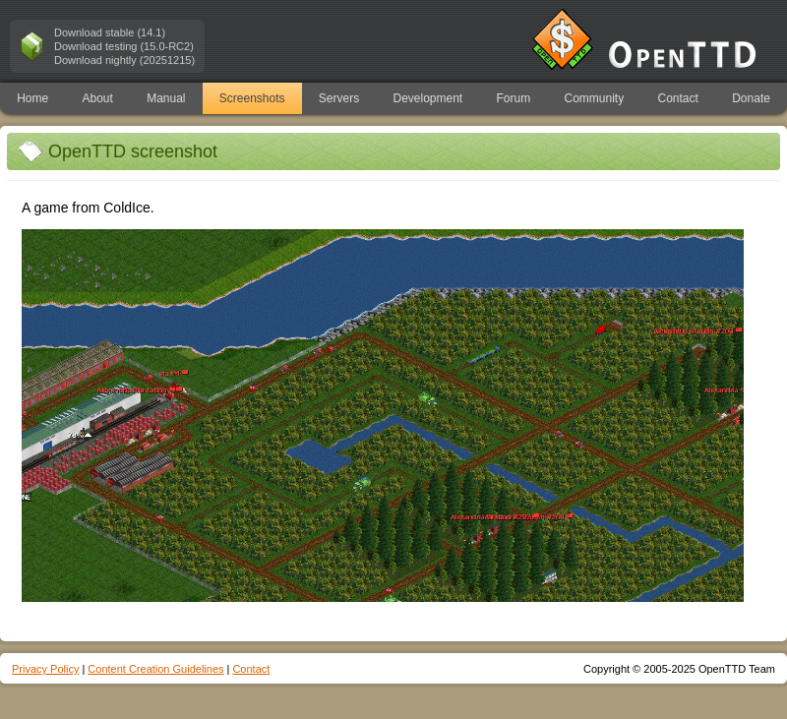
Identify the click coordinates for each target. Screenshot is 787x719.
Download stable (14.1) (109, 32)
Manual (166, 98)
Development (428, 98)
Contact (678, 98)
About (97, 98)
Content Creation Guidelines (155, 669)
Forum (514, 98)
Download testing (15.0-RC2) (124, 46)
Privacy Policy (45, 669)
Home (32, 98)
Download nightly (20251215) (124, 60)
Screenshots (252, 98)
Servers (339, 98)
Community (595, 98)
